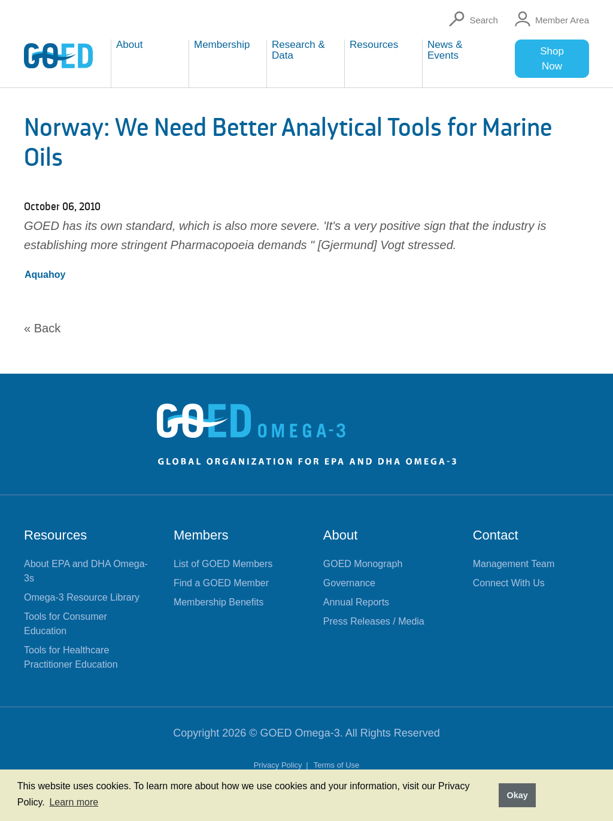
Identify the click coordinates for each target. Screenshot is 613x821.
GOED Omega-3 (300, 733)
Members (201, 535)
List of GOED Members (223, 564)
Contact (495, 535)
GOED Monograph (363, 564)
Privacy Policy (279, 765)
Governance (349, 583)
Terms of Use (337, 765)
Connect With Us (509, 583)
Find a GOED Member (221, 583)
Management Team (514, 564)
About (340, 535)
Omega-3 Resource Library (81, 597)
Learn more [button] (73, 802)
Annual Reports (356, 602)
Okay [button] (516, 795)
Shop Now (552, 59)
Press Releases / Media (373, 621)
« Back (42, 328)
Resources (55, 535)
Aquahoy (45, 274)
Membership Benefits (218, 602)
